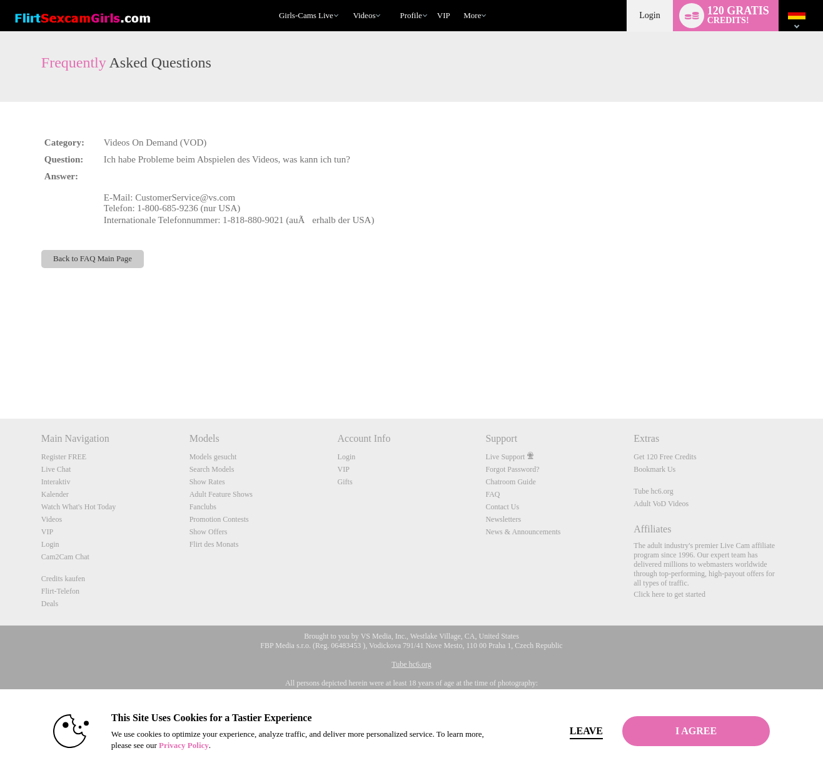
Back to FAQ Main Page (92, 258)
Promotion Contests (219, 519)
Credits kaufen (63, 578)
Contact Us (502, 506)
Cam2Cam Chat (65, 556)
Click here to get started (669, 594)
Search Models (212, 469)
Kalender (55, 494)
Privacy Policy (184, 745)
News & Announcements (522, 531)
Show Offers (208, 531)
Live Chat (56, 469)
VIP (443, 15)
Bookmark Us (654, 469)
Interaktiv (56, 481)
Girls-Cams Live (306, 15)
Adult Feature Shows (221, 494)
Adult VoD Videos (661, 503)
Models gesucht (213, 456)
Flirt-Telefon (60, 591)
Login (649, 15)
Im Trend (347, 0)
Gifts (345, 481)
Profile (411, 15)
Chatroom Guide (510, 481)
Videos (364, 15)
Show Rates (207, 481)
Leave (586, 731)
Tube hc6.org (653, 491)
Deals (49, 603)
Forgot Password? (512, 469)
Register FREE (63, 456)
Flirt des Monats (214, 544)
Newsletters (503, 519)
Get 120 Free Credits (665, 456)
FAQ (492, 494)
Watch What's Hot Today (78, 506)
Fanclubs (202, 506)
